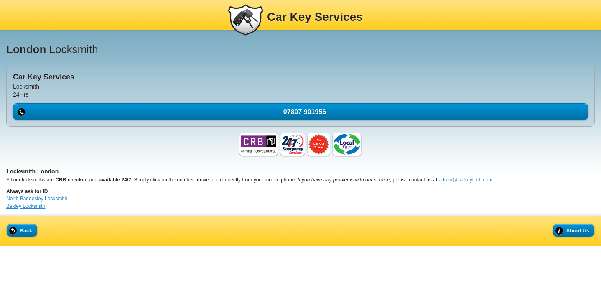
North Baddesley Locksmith (36, 199)
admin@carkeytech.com (466, 180)
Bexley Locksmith (25, 206)
